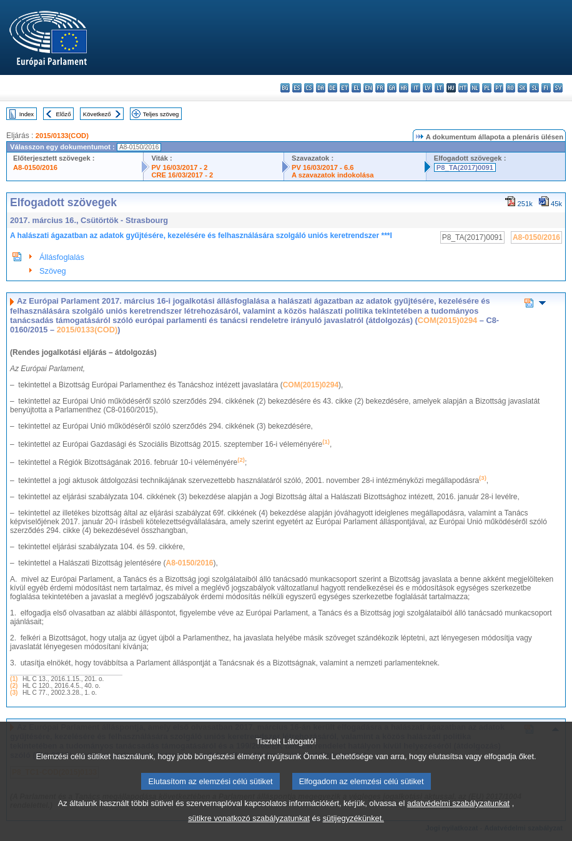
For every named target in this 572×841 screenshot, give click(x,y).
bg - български (285, 87)
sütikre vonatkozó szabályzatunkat (249, 832)
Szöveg (52, 271)
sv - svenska (558, 87)
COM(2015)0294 (447, 320)
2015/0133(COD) (62, 135)
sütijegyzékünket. (353, 832)
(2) (13, 685)
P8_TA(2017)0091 (464, 167)
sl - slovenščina (534, 87)
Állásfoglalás (61, 257)
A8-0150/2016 (35, 167)
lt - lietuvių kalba (439, 87)
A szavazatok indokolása (332, 175)
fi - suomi (546, 87)
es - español (297, 87)
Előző (63, 114)
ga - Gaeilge (392, 87)
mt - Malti (463, 87)
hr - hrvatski (403, 87)
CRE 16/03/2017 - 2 (182, 175)
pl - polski (486, 87)
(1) (13, 678)
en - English (368, 87)
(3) (13, 692)
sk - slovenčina (522, 87)
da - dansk (320, 87)
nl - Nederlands (475, 87)
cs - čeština (308, 87)
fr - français (380, 87)
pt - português (498, 87)
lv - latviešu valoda (427, 87)
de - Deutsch (332, 87)
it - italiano (415, 87)
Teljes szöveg (161, 114)
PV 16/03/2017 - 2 (179, 167)
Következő (97, 114)
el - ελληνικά (356, 87)
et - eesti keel (344, 87)
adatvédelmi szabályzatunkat (458, 817)
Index (26, 114)
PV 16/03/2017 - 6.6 (323, 167)
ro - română (510, 87)
